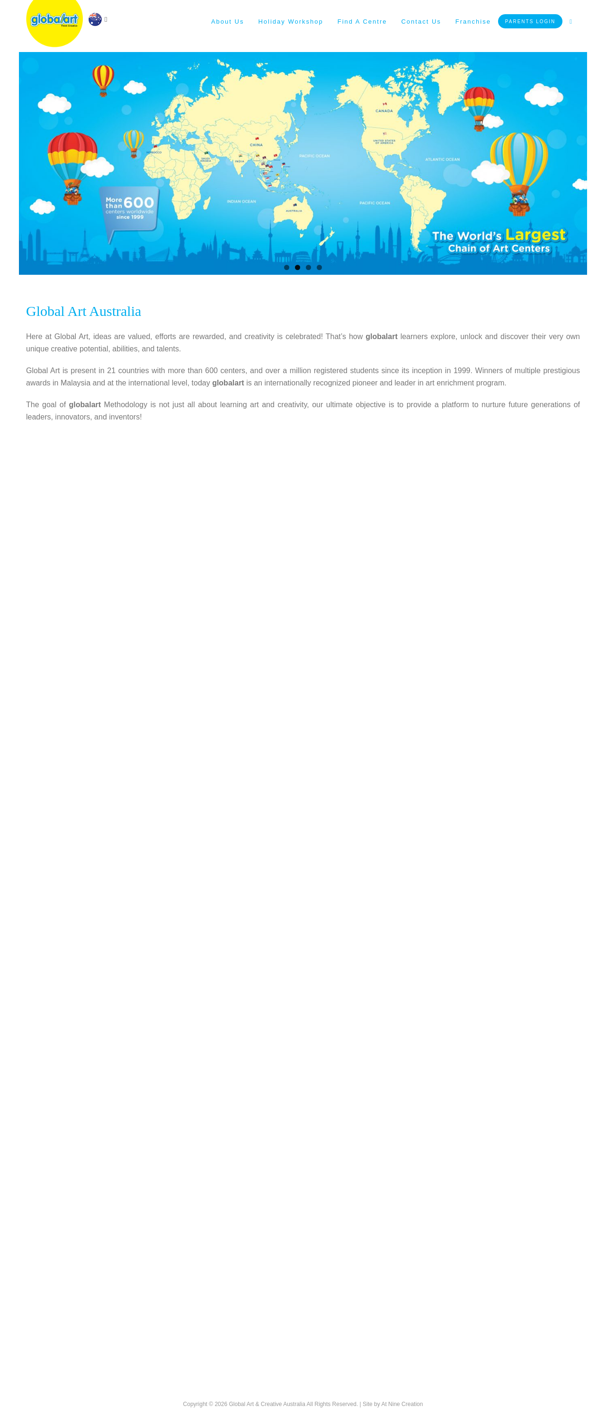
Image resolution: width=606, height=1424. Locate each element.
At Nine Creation (402, 1404)
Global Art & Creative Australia (267, 1404)
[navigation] (97, 19)
